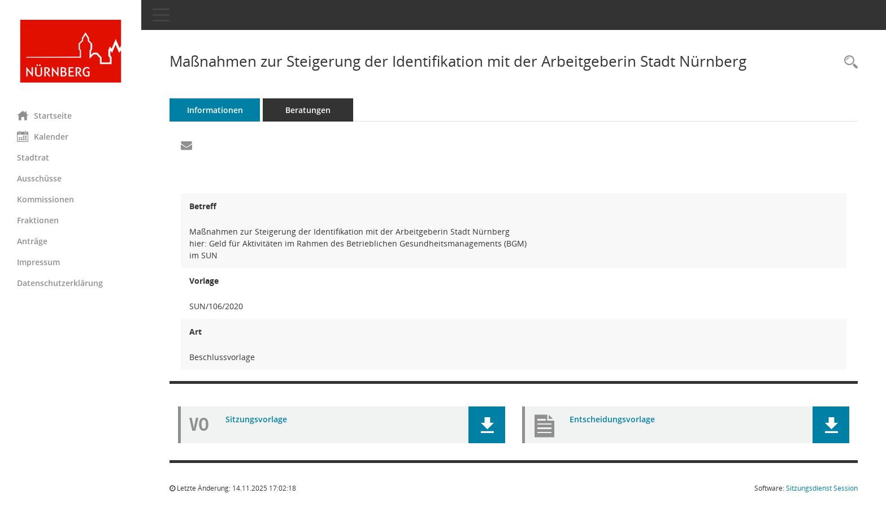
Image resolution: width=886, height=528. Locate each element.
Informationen (215, 110)
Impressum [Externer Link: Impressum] (38, 262)
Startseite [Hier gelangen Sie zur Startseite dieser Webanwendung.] (44, 115)
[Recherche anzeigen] (848, 62)
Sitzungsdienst (822, 488)
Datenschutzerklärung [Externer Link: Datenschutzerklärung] (60, 283)
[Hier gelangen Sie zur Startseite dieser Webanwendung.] (70, 51)
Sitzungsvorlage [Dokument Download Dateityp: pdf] (256, 419)
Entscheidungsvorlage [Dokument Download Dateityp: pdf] (612, 419)
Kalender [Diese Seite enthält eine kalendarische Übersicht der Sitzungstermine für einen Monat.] (42, 136)
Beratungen (308, 110)
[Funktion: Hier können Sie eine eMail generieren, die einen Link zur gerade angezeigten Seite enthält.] (186, 146)
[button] (486, 424)
